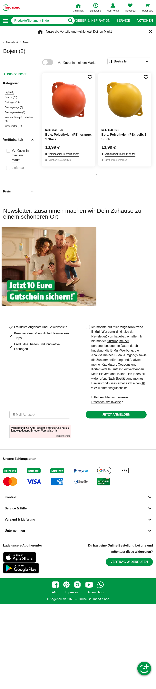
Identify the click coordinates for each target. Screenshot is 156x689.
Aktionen (144, 20)
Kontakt (10, 497)
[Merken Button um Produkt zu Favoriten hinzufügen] (89, 77)
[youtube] (89, 584)
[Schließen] (150, 31)
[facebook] (55, 584)
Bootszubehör (16, 74)
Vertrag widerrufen (129, 561)
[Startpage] (11, 7)
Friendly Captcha (63, 436)
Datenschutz (95, 592)
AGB (55, 592)
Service (123, 20)
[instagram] (77, 584)
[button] (5, 21)
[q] (38, 20)
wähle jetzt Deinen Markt (94, 31)
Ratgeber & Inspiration (90, 20)
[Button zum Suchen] (70, 20)
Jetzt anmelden (116, 414)
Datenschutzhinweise (106, 402)
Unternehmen (15, 530)
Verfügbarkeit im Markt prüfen (63, 154)
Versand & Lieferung (20, 519)
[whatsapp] (100, 584)
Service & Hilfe (16, 508)
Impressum (72, 592)
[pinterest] (66, 584)
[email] (40, 414)
